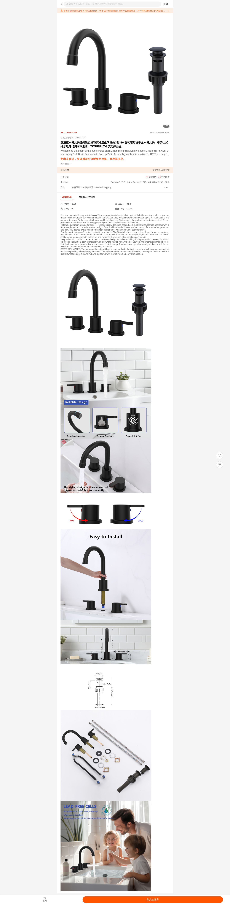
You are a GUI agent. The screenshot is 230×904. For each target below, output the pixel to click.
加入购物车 (153, 899)
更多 (167, 182)
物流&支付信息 (87, 197)
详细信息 (67, 197)
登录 (165, 4)
